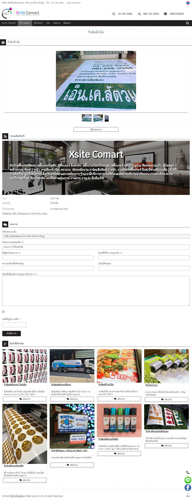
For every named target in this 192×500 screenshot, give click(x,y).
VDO (48, 23)
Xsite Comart (9, 23)
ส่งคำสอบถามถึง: (9, 232)
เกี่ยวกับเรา (38, 23)
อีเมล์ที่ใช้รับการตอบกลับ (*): (110, 253)
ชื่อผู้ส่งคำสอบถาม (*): (11, 253)
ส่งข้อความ (11, 333)
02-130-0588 (57, 3)
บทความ (56, 23)
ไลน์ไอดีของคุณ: (104, 264)
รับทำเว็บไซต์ (15, 496)
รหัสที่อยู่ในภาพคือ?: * (11, 319)
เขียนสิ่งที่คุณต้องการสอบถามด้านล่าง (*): (19, 274)
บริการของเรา (25, 23)
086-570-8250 (74, 3)
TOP (188, 495)
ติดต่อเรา (67, 23)
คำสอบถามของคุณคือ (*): (13, 242)
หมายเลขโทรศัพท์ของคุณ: (13, 264)
